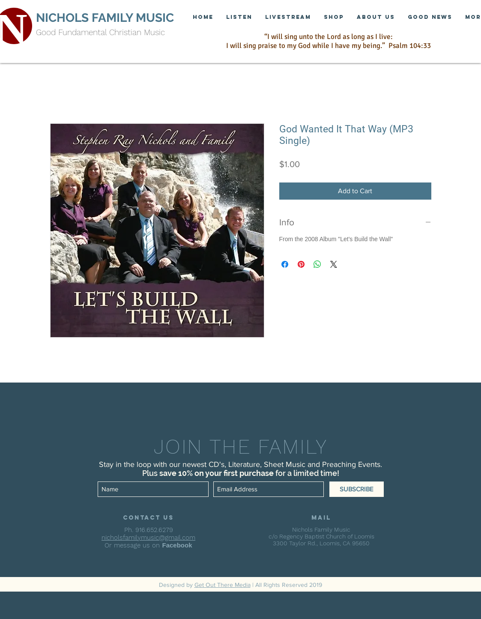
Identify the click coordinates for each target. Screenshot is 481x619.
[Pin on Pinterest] (301, 264)
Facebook (177, 545)
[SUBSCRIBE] (356, 489)
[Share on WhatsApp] (317, 264)
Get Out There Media (222, 584)
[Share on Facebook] (285, 264)
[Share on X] (334, 264)
